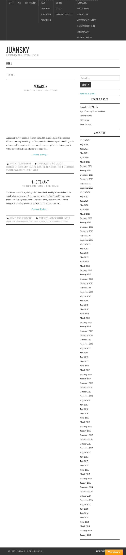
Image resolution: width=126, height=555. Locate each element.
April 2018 (84, 314)
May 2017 (84, 361)
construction (11, 167)
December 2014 (86, 487)
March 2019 (85, 266)
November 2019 (86, 231)
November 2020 (86, 179)
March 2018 (85, 318)
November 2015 (86, 439)
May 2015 (84, 465)
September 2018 (86, 292)
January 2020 (85, 223)
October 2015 (85, 444)
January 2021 (85, 170)
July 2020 (84, 197)
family (26, 167)
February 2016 (86, 426)
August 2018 (85, 296)
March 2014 (85, 526)
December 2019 (86, 227)
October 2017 (85, 340)
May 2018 (84, 309)
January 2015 (85, 483)
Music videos (46, 14)
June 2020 (84, 201)
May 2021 (84, 153)
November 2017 (86, 335)
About (11, 2)
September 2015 (86, 448)
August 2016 (85, 400)
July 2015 (84, 457)
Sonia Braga (14, 170)
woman (35, 170)
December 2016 (86, 383)
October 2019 (85, 236)
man (13, 221)
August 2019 (85, 244)
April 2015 (84, 470)
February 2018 (86, 322)
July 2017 (84, 353)
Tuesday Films (82, 14)
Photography (30, 2)
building (60, 163)
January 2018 (85, 327)
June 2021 (84, 149)
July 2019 (84, 249)
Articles (59, 8)
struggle (22, 170)
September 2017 (86, 344)
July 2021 (84, 144)
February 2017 (86, 374)
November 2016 (86, 387)
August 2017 (85, 348)
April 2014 (84, 522)
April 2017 (84, 366)
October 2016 (85, 392)
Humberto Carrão (36, 167)
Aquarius (40, 86)
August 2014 (85, 505)
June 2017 (84, 357)
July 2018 (84, 301)
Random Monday (83, 8)
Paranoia (36, 221)
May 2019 (84, 257)
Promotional (46, 20)
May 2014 (84, 518)
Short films (45, 8)
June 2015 (84, 461)
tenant (29, 170)
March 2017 (85, 370)
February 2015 (86, 478)
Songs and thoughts (64, 14)
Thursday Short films (86, 26)
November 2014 (86, 492)
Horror (60, 218)
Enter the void (85, 124)
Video (43, 2)
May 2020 (84, 205)
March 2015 (85, 474)
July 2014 (84, 509)
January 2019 (85, 275)
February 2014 (86, 531)
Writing (59, 2)
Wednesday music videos (86, 20)
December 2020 (86, 175)
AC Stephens (43, 218)
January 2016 (85, 431)
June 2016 (84, 409)
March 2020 (85, 214)
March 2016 (85, 422)
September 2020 (86, 188)
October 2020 (85, 183)
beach (48, 163)
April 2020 (84, 210)
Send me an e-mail (87, 94)
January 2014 (85, 535)
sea (7, 170)
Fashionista (101, 551)
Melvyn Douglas (22, 221)
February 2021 (86, 166)
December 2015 (86, 435)
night (31, 221)
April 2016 (84, 418)
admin (39, 90)
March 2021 (85, 162)
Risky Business (86, 116)
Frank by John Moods (89, 107)
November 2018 (86, 283)
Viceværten (84, 120)
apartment (41, 163)
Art (19, 2)
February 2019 (86, 270)
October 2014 (85, 496)
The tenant (40, 182)
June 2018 (84, 305)
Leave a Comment (51, 90)
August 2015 (85, 452)
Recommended (82, 2)
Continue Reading (40, 155)
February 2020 (86, 218)
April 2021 (84, 157)
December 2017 (86, 331)
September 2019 (86, 240)
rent (47, 221)
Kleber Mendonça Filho (52, 167)
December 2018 (86, 279)
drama (20, 167)
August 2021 (85, 140)
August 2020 (85, 192)
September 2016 (86, 396)
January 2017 (85, 379)
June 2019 (84, 253)
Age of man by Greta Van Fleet (92, 111)
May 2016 (84, 413)
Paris (43, 221)
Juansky (17, 50)
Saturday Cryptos (84, 37)
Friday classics (83, 31)
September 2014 (86, 500)
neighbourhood (68, 167)
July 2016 (84, 405)
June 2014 (84, 513)
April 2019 (84, 262)
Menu (9, 63)
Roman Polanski (56, 221)
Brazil (53, 163)
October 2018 (85, 288)
